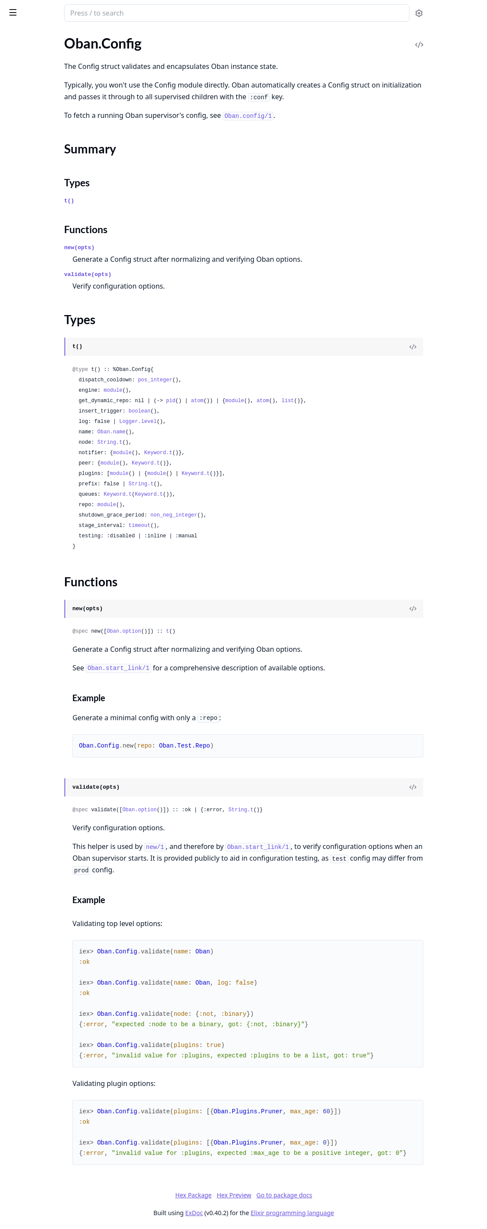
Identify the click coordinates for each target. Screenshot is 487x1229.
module (204, 390)
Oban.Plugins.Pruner (37, 180)
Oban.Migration (30, 79)
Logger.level (229, 422)
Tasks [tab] (98, 37)
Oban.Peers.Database (38, 391)
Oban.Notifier (27, 326)
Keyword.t (250, 453)
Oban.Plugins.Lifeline (37, 168)
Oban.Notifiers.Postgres (42, 350)
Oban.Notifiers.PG (34, 338)
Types (23, 247)
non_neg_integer (265, 515)
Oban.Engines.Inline (36, 468)
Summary (29, 236)
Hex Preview (299, 1195)
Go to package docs (349, 1195)
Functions (30, 257)
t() (161, 201)
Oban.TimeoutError (35, 533)
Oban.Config (25, 221)
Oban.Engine (25, 433)
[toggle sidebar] (118, 12)
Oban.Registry (27, 273)
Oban (40, 9)
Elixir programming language (357, 1213)
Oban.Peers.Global (34, 403)
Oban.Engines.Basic (35, 445)
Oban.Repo (23, 284)
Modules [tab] (56, 37)
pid (262, 401)
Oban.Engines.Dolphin (39, 456)
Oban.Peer (22, 380)
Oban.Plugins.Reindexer (42, 191)
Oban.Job (20, 68)
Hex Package (258, 1195)
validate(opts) (179, 274)
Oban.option (215, 631)
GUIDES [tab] (17, 37)
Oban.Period (25, 91)
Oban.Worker (26, 115)
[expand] (121, 57)
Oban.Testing (25, 103)
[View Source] (450, 346)
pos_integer (247, 380)
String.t (201, 442)
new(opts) (171, 247)
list (379, 401)
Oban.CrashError (32, 510)
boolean (231, 411)
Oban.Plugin (24, 144)
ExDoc (259, 1213)
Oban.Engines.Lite (33, 480)
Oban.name (203, 432)
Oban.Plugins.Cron (34, 156)
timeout (231, 526)
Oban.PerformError (35, 521)
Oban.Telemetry (29, 296)
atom (289, 401)
